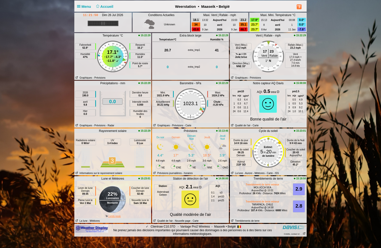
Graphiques (83, 77)
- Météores (259, 173)
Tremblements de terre (245, 221)
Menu (85, 6)
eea (275, 92)
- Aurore (248, 173)
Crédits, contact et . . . (295, 234)
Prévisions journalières (167, 173)
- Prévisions (99, 77)
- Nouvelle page (181, 221)
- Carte (187, 125)
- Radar (110, 125)
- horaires (187, 173)
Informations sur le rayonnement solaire (98, 173)
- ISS (276, 173)
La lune (236, 173)
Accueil (104, 6)
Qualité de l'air (240, 125)
